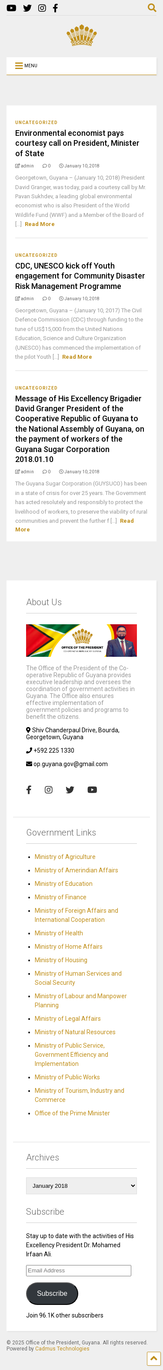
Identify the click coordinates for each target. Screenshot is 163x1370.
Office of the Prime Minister (72, 1113)
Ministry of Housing (61, 960)
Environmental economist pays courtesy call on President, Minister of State (77, 143)
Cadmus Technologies (62, 1349)
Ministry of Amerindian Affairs (76, 870)
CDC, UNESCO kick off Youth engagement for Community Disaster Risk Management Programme (80, 276)
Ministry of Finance (60, 897)
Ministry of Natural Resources (75, 1032)
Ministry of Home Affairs (69, 946)
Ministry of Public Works (67, 1077)
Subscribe (52, 1293)
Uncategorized (36, 122)
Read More (40, 224)
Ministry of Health (59, 933)
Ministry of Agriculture (65, 856)
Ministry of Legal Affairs (68, 1018)
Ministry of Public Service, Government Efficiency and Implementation (71, 1054)
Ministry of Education (64, 883)
